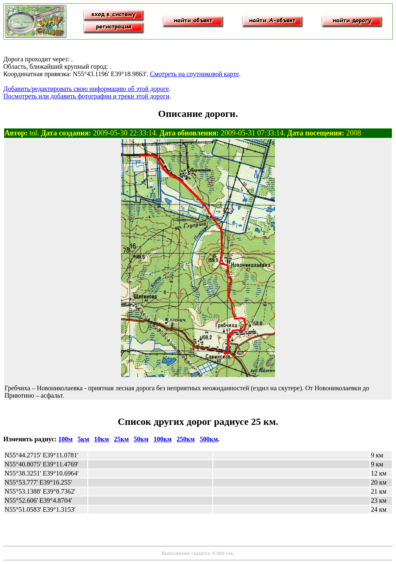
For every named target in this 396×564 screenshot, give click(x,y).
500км (209, 439)
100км (163, 439)
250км (186, 439)
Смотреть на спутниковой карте (194, 73)
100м (65, 439)
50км (141, 439)
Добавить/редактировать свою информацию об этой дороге (86, 88)
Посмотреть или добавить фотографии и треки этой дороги (86, 96)
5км (83, 439)
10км (101, 439)
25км (121, 439)
